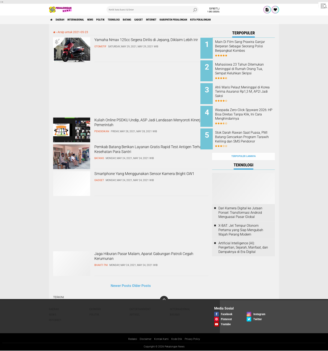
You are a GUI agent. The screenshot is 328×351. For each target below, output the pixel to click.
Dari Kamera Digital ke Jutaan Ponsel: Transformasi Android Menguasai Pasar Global (240, 203)
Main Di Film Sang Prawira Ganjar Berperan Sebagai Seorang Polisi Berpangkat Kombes (246, 48)
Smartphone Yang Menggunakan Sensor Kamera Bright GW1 (142, 178)
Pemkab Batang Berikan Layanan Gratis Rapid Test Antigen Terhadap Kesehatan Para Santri (148, 151)
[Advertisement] (84, 90)
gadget (164, 19)
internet (179, 19)
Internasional (83, 19)
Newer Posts (121, 286)
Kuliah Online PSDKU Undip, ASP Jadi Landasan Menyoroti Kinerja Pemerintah (150, 124)
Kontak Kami (160, 339)
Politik (115, 19)
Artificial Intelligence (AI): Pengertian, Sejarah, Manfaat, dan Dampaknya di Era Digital (243, 238)
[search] (152, 9)
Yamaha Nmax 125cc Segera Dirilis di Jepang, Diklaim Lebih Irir (148, 44)
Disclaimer (143, 339)
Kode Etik (178, 339)
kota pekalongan (239, 19)
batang (149, 19)
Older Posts (141, 286)
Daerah (64, 19)
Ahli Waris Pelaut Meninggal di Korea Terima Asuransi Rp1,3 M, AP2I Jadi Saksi (247, 88)
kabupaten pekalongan (207, 19)
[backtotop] (164, 300)
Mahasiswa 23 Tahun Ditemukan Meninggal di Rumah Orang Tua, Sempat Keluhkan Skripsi (246, 69)
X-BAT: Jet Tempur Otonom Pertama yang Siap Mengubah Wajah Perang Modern (240, 220)
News (102, 19)
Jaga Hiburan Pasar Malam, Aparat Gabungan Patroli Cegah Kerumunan (148, 258)
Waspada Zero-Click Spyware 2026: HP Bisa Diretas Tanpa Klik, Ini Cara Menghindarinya (248, 109)
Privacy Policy (196, 339)
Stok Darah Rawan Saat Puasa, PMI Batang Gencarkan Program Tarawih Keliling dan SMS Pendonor (249, 132)
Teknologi (132, 19)
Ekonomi (95, 309)
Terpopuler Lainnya (243, 147)
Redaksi (128, 339)
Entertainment (140, 309)
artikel (134, 314)
